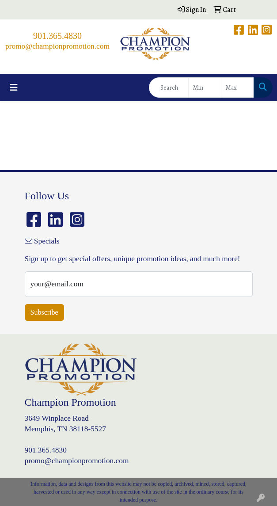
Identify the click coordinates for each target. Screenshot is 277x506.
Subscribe (44, 312)
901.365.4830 (57, 36)
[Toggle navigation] (13, 87)
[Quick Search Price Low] (204, 87)
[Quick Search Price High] (237, 87)
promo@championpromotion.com (57, 46)
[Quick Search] (169, 87)
